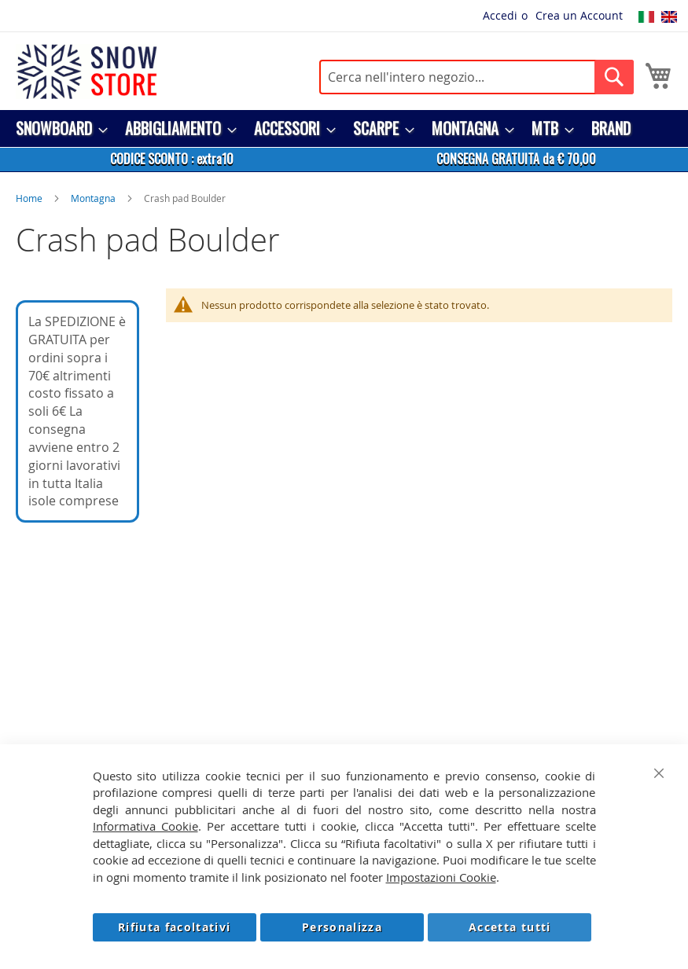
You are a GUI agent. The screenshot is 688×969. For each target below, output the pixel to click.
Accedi (500, 15)
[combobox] (476, 77)
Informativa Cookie (145, 826)
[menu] (344, 128)
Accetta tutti (510, 926)
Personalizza (342, 926)
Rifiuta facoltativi (174, 926)
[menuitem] (57, 128)
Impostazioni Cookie (441, 877)
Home (29, 198)
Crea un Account (579, 15)
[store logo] (86, 71)
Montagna (93, 198)
